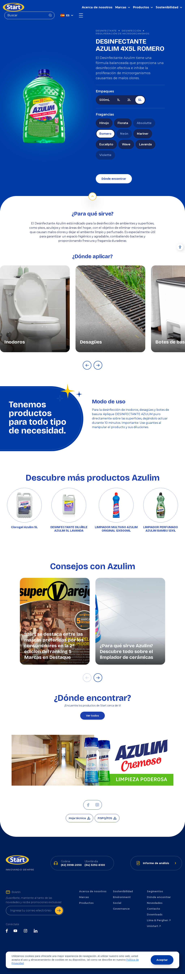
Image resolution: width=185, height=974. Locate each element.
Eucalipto (106, 144)
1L (118, 100)
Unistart (154, 926)
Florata (123, 123)
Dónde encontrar (114, 178)
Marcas (84, 897)
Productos (86, 903)
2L (129, 100)
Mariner (143, 133)
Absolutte (144, 123)
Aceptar (162, 960)
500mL (104, 100)
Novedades (154, 903)
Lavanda (145, 144)
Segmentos (155, 891)
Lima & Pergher (159, 920)
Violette (105, 155)
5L (140, 100)
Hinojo (104, 123)
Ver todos (92, 715)
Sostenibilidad (123, 891)
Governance (121, 908)
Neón (124, 133)
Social (117, 903)
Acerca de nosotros (97, 7)
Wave (126, 144)
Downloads (154, 914)
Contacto (153, 908)
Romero (105, 133)
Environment (122, 897)
